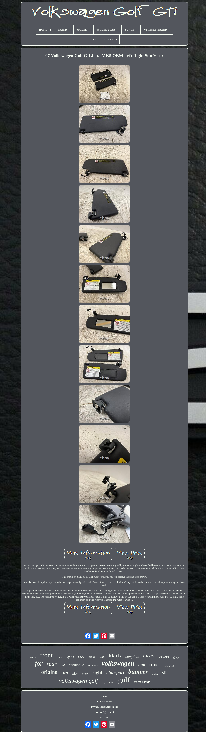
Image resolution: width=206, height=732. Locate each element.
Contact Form (104, 701)
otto (141, 664)
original (50, 672)
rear (52, 664)
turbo (148, 656)
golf (124, 680)
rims (153, 664)
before (163, 656)
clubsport (115, 672)
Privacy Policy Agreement (104, 706)
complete (132, 656)
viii (165, 673)
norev (33, 657)
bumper (138, 671)
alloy (75, 673)
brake (92, 657)
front (46, 655)
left (65, 673)
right (97, 672)
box (103, 683)
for (39, 663)
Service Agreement (104, 712)
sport (70, 657)
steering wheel (168, 666)
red (63, 665)
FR (107, 717)
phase (60, 657)
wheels (93, 665)
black (115, 656)
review (85, 673)
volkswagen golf (78, 680)
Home (104, 696)
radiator (142, 682)
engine (155, 674)
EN (102, 717)
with (102, 657)
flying (176, 657)
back (81, 657)
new (111, 682)
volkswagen (118, 663)
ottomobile (76, 665)
